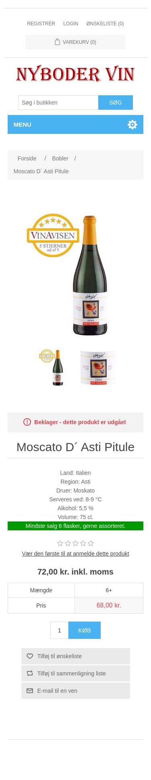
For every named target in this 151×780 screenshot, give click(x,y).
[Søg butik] (58, 102)
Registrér (41, 24)
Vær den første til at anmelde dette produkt (75, 553)
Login (70, 24)
